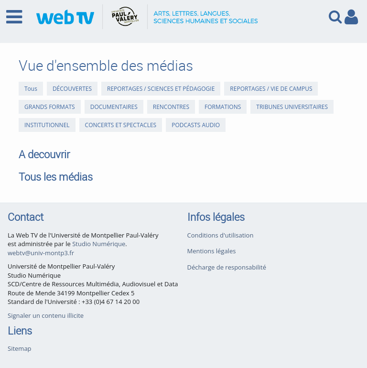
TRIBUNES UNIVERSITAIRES (292, 107)
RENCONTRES (171, 107)
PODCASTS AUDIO (196, 125)
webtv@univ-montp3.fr (41, 253)
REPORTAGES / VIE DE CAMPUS (271, 89)
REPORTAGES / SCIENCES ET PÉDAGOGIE (161, 89)
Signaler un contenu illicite (46, 315)
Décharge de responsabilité (227, 267)
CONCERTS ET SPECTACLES (121, 125)
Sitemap (20, 348)
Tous (30, 89)
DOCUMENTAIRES (114, 107)
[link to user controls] (351, 17)
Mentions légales (211, 251)
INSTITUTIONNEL (47, 125)
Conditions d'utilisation (220, 235)
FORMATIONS (223, 107)
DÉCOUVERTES (72, 89)
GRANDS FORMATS (49, 107)
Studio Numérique (98, 243)
